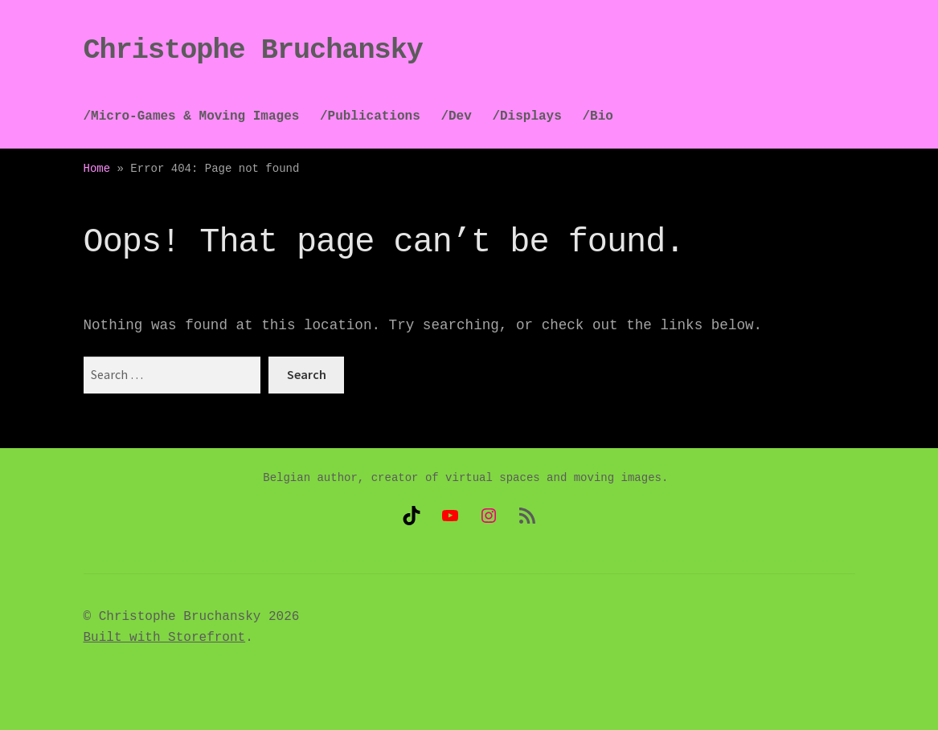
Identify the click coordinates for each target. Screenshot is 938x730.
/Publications (370, 116)
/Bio (597, 116)
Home (97, 168)
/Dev (455, 116)
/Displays (526, 116)
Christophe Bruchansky (253, 51)
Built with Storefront (165, 637)
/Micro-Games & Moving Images (192, 116)
